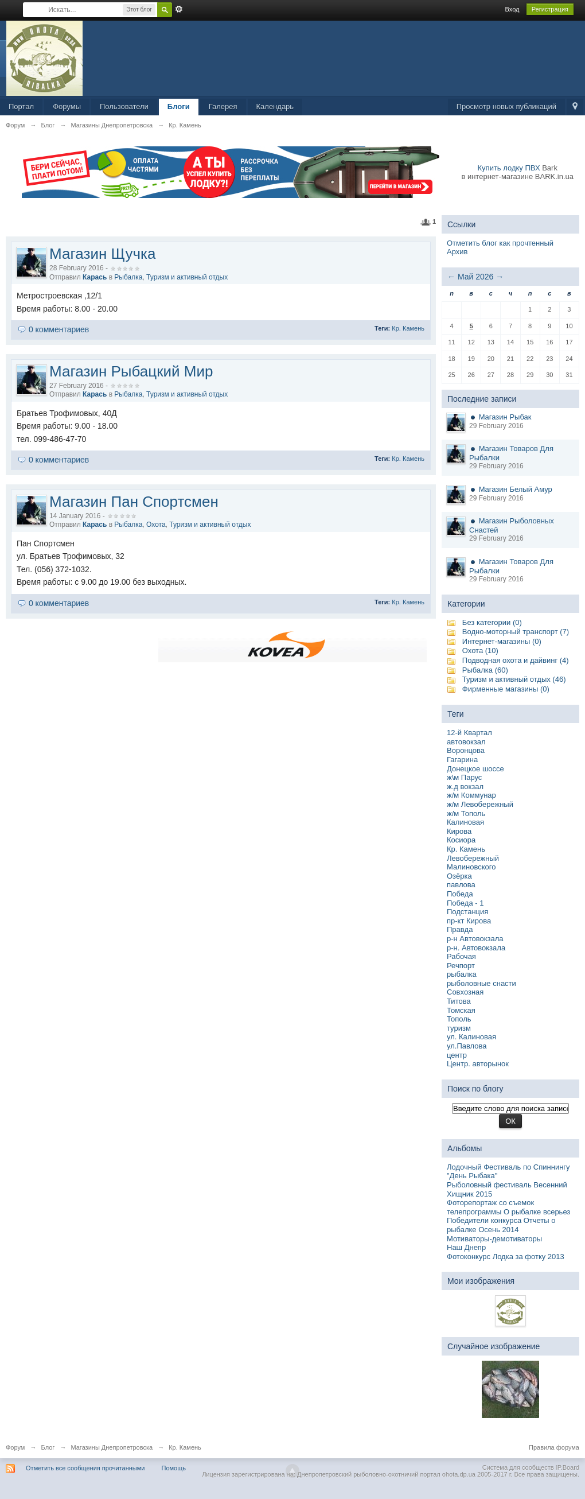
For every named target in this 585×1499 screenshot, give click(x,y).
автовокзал (466, 741)
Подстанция (467, 911)
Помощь (174, 1468)
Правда (460, 929)
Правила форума (554, 1447)
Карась (95, 277)
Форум (15, 1447)
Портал (21, 106)
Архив (457, 251)
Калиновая (465, 822)
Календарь (275, 106)
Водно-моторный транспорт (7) (515, 631)
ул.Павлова (467, 1046)
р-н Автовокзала (475, 938)
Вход (512, 9)
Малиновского (471, 867)
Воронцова (466, 750)
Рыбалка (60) (485, 670)
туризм (459, 1028)
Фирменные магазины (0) (505, 689)
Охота (156, 525)
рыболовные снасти (481, 983)
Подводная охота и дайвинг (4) (515, 660)
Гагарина (462, 759)
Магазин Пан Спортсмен (134, 501)
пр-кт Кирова (469, 921)
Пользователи (124, 106)
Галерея (223, 106)
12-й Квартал (469, 732)
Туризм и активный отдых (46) (514, 679)
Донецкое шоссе (475, 768)
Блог (48, 1447)
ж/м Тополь (466, 813)
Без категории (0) (492, 622)
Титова (459, 1001)
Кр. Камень (408, 328)
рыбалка (462, 974)
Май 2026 (475, 276)
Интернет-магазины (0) (501, 641)
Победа (460, 894)
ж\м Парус (464, 777)
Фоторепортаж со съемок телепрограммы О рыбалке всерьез (508, 1207)
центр (457, 1055)
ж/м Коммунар (471, 795)
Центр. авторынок (478, 1063)
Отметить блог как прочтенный (500, 243)
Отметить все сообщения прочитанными (85, 1468)
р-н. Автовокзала (476, 947)
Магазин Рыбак (505, 417)
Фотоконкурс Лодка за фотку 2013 (505, 1256)
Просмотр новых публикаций (506, 106)
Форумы (67, 106)
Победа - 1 (465, 903)
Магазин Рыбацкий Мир (131, 371)
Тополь (459, 1019)
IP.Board (567, 1467)
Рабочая (461, 956)
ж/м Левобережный (480, 804)
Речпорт (461, 965)
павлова (461, 884)
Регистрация (550, 9)
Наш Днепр (466, 1247)
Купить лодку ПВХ (509, 168)
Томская (461, 1010)
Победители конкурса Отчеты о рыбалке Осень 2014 (501, 1225)
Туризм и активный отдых (187, 277)
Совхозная (465, 992)
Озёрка (459, 876)
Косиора (461, 840)
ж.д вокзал (465, 786)
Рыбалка (128, 277)
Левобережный (473, 858)
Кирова (459, 831)
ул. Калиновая (471, 1036)
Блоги (178, 106)
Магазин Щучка (102, 253)
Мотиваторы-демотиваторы (494, 1238)
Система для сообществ (518, 1467)
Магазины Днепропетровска (112, 1447)
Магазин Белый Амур (515, 489)
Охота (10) (480, 650)
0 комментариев (59, 329)
